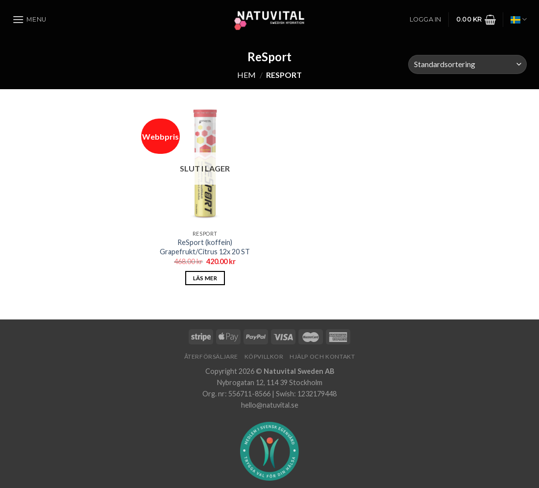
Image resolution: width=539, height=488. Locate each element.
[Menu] (29, 19)
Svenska (519, 19)
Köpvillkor (264, 356)
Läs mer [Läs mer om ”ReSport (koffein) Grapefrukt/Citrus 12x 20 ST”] (205, 278)
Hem (246, 74)
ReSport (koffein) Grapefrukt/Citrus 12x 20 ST (205, 247)
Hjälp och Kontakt (322, 356)
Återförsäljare (211, 356)
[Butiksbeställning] (467, 64)
